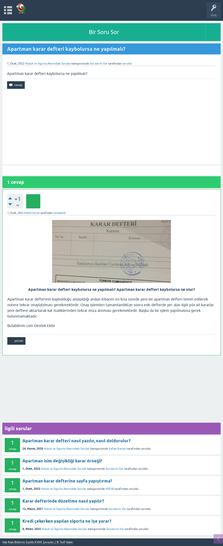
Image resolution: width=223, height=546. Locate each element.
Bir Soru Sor (104, 32)
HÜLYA (110, 488)
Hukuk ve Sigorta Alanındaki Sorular (48, 63)
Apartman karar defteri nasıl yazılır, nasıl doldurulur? (76, 440)
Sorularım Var (114, 468)
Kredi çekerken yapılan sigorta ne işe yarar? (66, 521)
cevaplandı (59, 212)
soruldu (127, 63)
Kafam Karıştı (117, 448)
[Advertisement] (111, 127)
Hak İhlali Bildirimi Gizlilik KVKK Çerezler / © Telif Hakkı (37, 542)
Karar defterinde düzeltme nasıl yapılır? (63, 501)
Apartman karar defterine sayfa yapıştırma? (67, 480)
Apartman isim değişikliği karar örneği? (62, 460)
